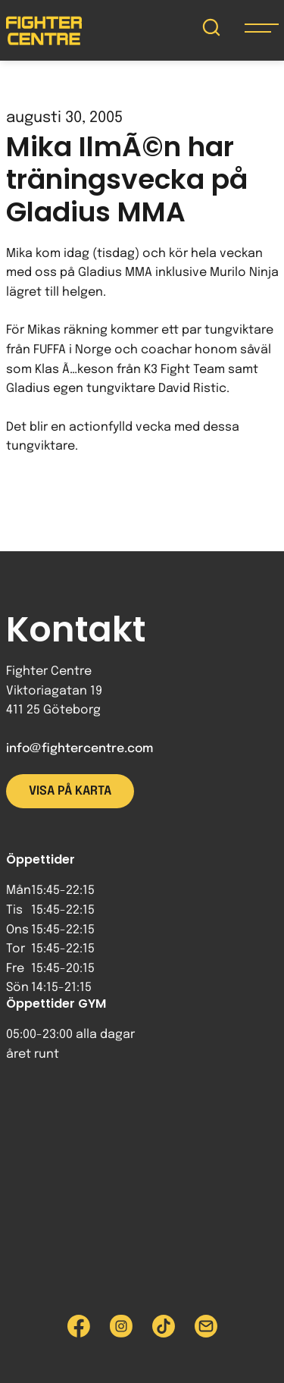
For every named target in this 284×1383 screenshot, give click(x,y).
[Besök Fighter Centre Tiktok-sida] (163, 1326)
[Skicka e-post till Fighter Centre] (206, 1326)
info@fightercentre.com (79, 748)
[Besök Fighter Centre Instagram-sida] (121, 1326)
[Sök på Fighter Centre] (211, 31)
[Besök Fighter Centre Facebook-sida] (78, 1326)
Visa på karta (70, 791)
